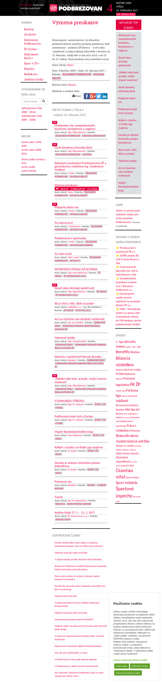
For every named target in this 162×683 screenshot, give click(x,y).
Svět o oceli (73, 257)
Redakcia (31, 74)
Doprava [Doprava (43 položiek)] (120, 369)
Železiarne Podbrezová (32, 41)
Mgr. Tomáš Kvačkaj (77, 341)
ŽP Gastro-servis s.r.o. (78, 516)
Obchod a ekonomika (94, 135)
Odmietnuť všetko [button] (140, 666)
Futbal (59, 407)
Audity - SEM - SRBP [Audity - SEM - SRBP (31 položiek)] (133, 347)
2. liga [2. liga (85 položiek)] (119, 342)
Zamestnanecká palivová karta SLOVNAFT (74, 619)
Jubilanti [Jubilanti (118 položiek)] (122, 400)
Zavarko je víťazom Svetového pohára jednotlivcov (128, 138)
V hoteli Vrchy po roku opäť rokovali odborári (76, 659)
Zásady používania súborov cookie (130, 659)
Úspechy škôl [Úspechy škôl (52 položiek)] (127, 465)
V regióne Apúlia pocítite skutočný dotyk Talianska (78, 559)
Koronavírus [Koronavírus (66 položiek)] (123, 405)
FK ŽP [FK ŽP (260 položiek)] (135, 384)
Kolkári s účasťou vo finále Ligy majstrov (127, 124)
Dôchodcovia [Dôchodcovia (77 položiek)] (127, 374)
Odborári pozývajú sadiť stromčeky (71, 552)
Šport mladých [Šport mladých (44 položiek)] (132, 477)
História (87, 154)
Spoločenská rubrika (81, 245)
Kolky (59, 438)
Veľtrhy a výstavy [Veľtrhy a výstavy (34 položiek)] (129, 450)
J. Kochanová (74, 226)
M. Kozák (72, 450)
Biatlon (29, 29)
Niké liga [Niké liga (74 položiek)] (130, 409)
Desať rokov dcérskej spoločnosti (124, 61)
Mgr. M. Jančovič (76, 404)
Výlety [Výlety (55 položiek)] (119, 453)
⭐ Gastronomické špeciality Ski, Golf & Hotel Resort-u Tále (127, 270)
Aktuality (75, 260)
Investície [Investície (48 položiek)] (132, 395)
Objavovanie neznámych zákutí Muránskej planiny (78, 646)
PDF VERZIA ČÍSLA (126, 14)
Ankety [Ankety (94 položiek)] (120, 346)
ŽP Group (31, 49)
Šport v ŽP (31, 63)
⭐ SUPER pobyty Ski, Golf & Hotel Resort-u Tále (128, 259)
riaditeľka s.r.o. (75, 307)
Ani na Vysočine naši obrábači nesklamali (127, 171)
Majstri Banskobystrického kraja (128, 186)
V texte (71, 173)
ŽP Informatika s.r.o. (75, 276)
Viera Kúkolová (75, 435)
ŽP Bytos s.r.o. (83, 310)
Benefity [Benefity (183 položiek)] (123, 351)
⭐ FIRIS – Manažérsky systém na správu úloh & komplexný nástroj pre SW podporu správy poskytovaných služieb (128, 316)
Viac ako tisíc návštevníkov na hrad (71, 652)
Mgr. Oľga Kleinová (76, 132)
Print (76, 96)
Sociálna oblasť (78, 176)
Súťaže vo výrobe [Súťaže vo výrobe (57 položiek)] (125, 445)
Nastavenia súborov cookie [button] (128, 673)
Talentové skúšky (127, 160)
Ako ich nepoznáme (77, 500)
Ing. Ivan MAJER (75, 322)
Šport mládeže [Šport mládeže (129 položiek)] (127, 482)
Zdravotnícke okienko (79, 504)
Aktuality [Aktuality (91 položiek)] (130, 342)
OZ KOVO (30, 34)
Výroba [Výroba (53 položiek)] (126, 453)
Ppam (70, 65)
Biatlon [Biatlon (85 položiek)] (135, 352)
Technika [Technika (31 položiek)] (138, 446)
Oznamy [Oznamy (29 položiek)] (127, 418)
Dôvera (72, 84)
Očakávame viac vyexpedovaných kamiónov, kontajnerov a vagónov (127, 43)
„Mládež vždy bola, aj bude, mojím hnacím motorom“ (128, 76)
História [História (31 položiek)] (124, 396)
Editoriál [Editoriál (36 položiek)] (119, 379)
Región (29, 68)
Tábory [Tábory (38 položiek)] (119, 449)
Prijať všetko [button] (121, 666)
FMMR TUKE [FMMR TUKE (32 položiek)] (121, 391)
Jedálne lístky (34, 79)
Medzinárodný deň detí (66, 596)
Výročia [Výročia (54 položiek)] (135, 453)
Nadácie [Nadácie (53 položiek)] (120, 409)
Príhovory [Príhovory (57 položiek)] (135, 430)
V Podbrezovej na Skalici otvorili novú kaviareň (76, 666)
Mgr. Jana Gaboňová (77, 272)
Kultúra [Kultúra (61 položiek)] (134, 405)
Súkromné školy (31, 56)
